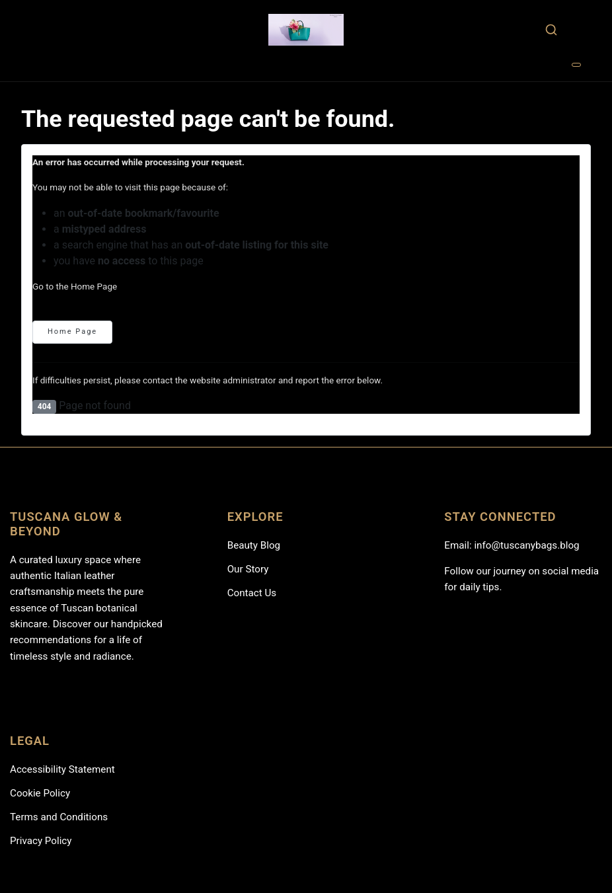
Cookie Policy (40, 793)
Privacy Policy (41, 841)
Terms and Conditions (59, 817)
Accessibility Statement (62, 769)
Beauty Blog (253, 545)
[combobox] (551, 29)
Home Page (72, 331)
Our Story (248, 569)
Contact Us (252, 593)
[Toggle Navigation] (576, 65)
